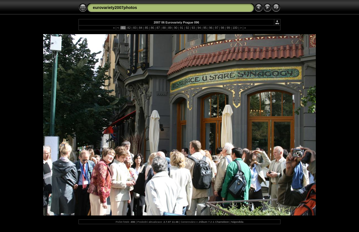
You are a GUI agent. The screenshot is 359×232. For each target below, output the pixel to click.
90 (175, 27)
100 (235, 27)
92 (187, 27)
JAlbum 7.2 (205, 221)
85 (146, 27)
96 (210, 27)
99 (228, 27)
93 (193, 27)
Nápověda (237, 221)
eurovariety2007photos (115, 7)
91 (181, 27)
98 (222, 27)
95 (205, 27)
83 (134, 27)
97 (216, 27)
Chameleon (222, 221)
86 (152, 27)
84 (140, 27)
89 (169, 27)
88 (164, 27)
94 (199, 27)
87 (158, 27)
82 (129, 27)
